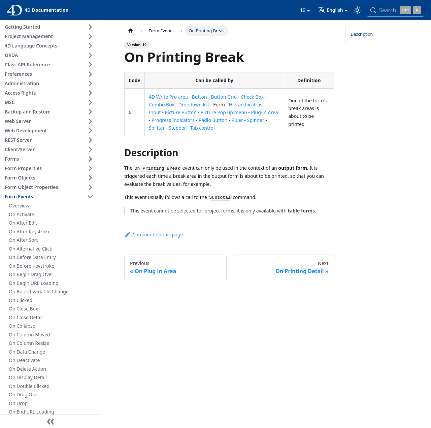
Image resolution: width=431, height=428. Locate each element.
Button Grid (224, 97)
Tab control (202, 128)
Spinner (255, 120)
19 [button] (302, 10)
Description (362, 34)
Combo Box (161, 104)
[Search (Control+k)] (395, 10)
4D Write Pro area (168, 97)
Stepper (177, 128)
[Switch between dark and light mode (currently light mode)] (357, 10)
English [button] (330, 10)
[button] (50, 27)
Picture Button (181, 112)
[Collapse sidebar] (50, 421)
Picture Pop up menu (224, 112)
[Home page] (130, 31)
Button (199, 97)
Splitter (157, 128)
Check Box (252, 97)
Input (155, 112)
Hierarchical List (246, 104)
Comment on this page (153, 234)
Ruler (237, 120)
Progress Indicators (173, 120)
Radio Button (213, 120)
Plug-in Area (264, 112)
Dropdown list (193, 104)
